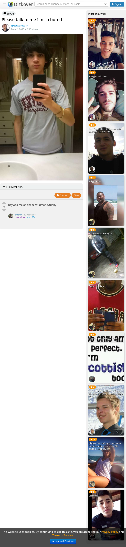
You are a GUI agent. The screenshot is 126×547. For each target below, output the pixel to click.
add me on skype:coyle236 (101, 338)
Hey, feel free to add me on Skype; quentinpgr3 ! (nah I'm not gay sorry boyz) (106, 394)
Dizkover (20, 4)
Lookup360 (94, 495)
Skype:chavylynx (96, 286)
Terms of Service (62, 535)
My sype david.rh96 (98, 76)
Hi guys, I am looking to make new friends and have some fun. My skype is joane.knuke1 (105, 446)
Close (76, 195)
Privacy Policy (109, 532)
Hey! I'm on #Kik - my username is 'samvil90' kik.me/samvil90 (105, 130)
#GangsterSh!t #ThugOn (100, 233)
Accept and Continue (63, 541)
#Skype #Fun (95, 181)
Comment (63, 195)
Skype (8, 13)
